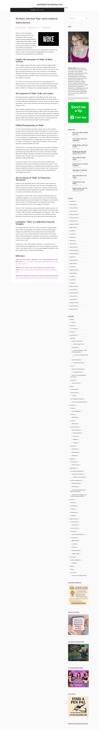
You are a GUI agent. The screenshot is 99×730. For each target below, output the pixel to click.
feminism (74, 547)
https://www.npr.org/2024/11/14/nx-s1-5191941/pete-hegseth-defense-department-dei (37, 281)
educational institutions (77, 474)
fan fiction (73, 572)
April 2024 (72, 257)
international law (76, 550)
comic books (74, 461)
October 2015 (73, 296)
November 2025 (74, 217)
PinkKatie (75, 439)
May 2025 (72, 237)
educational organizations (77, 471)
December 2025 (74, 214)
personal (72, 499)
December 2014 (74, 302)
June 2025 (72, 234)
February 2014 (73, 309)
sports (72, 366)
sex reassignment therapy (77, 398)
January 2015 (73, 299)
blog (72, 569)
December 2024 (74, 250)
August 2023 (73, 263)
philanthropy (74, 505)
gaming (72, 338)
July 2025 (72, 230)
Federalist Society (76, 483)
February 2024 (73, 260)
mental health (74, 389)
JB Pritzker (74, 455)
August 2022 (73, 273)
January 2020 (73, 289)
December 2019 (74, 292)
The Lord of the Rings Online (81, 355)
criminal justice (74, 521)
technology (72, 557)
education (72, 331)
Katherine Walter (22, 31)
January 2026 (73, 211)
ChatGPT (74, 563)
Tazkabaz (75, 442)
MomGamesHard (77, 433)
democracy (73, 531)
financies (73, 502)
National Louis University (79, 477)
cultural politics (74, 528)
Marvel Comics (75, 464)
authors (73, 414)
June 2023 (72, 266)
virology (73, 322)
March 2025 (73, 243)
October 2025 (73, 221)
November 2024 (74, 253)
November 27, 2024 (36, 31)
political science (73, 518)
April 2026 (72, 201)
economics (72, 325)
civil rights (74, 544)
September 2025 (74, 224)
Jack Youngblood (76, 411)
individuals (72, 405)
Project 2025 (75, 486)
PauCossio (75, 436)
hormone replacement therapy (79, 402)
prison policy (75, 524)
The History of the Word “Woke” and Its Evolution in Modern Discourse (35, 22)
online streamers (75, 427)
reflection (73, 509)
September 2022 (74, 270)
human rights (74, 537)
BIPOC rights (48, 31)
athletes (73, 408)
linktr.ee (71, 99)
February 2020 (73, 286)
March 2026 (73, 204)
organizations (73, 468)
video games (75, 347)
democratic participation (78, 534)
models (72, 420)
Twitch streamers (76, 430)
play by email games (77, 341)
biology (71, 319)
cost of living (74, 328)
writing (71, 566)
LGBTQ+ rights (75, 553)
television (73, 380)
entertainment (73, 335)
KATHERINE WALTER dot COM (49, 4)
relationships (74, 512)
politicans (73, 446)
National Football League (78, 369)
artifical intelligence (75, 560)
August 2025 (73, 227)
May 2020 (72, 283)
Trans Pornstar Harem (78, 362)
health (71, 386)
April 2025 (72, 240)
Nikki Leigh (74, 423)
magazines (72, 458)
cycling (73, 395)
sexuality (73, 515)
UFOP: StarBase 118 (78, 344)
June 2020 (72, 279)
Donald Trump (75, 452)
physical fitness (74, 392)
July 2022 (72, 276)
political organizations (76, 480)
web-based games (76, 359)
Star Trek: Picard (76, 383)
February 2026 (73, 207)
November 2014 (74, 306)
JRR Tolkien (74, 417)
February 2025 (73, 247)
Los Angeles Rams (77, 372)
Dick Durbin (75, 449)
